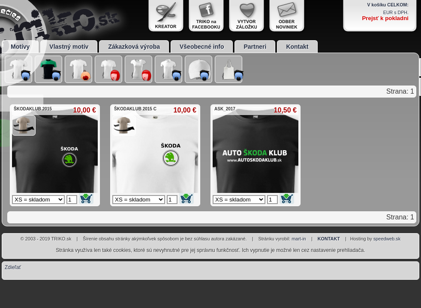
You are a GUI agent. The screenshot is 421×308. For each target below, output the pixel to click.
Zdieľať (13, 267)
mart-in (299, 238)
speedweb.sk (386, 238)
